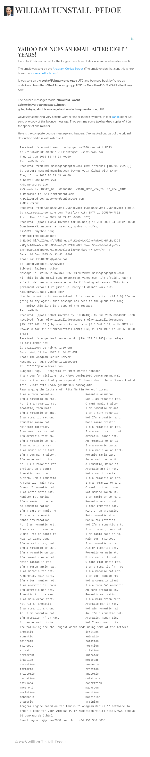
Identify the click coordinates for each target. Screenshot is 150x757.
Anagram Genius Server (68, 68)
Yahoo (116, 116)
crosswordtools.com (44, 73)
